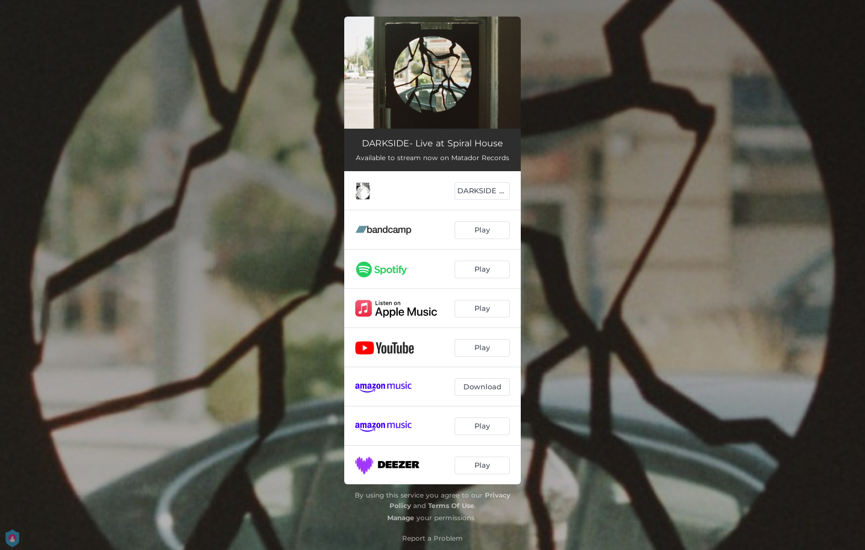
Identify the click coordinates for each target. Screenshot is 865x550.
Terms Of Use (451, 505)
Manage (400, 518)
